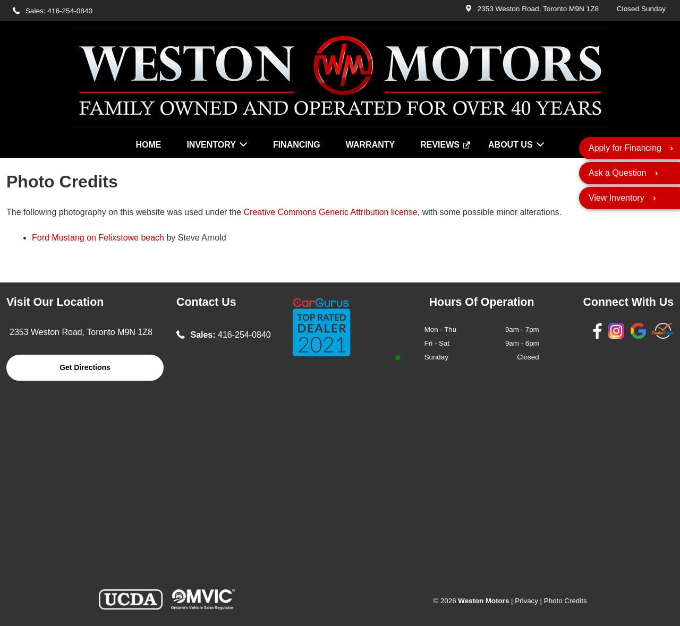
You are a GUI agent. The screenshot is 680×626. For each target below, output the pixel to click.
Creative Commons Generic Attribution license (331, 212)
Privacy (526, 601)
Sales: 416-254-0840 (59, 11)
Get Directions (85, 367)
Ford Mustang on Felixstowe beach (98, 237)
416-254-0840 (244, 334)
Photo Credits (565, 601)
